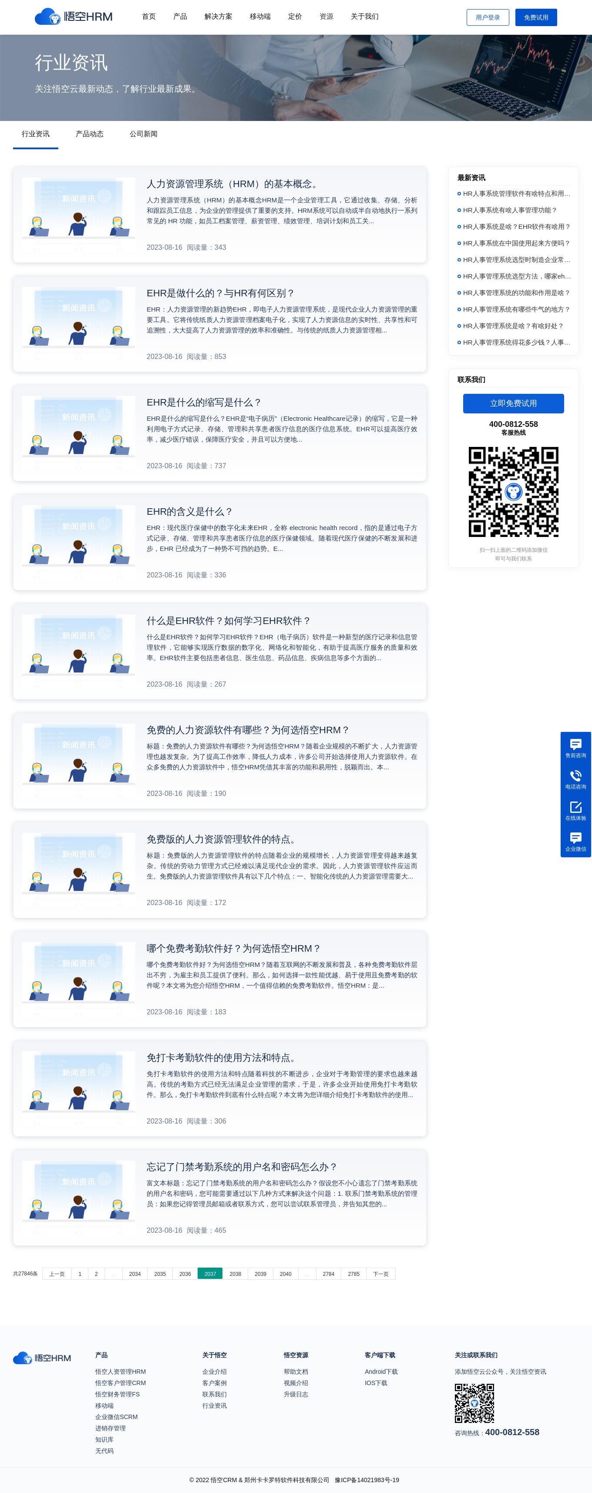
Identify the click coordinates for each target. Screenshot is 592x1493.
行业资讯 (36, 134)
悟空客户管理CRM (120, 1382)
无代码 (104, 1450)
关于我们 (365, 16)
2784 (329, 1274)
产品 (180, 16)
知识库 (104, 1439)
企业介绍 (214, 1371)
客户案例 (214, 1382)
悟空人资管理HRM (120, 1371)
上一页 (57, 1274)
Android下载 (381, 1371)
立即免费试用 (513, 403)
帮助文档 (296, 1371)
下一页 (381, 1274)
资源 (326, 16)
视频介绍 (296, 1382)
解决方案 (218, 16)
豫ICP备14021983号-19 (367, 1479)
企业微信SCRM (116, 1416)
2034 (135, 1274)
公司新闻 (144, 134)
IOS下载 (376, 1382)
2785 (354, 1274)
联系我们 (214, 1394)
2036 (185, 1274)
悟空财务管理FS (117, 1394)
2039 (260, 1274)
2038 (236, 1274)
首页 (149, 16)
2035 (160, 1274)
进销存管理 (110, 1428)
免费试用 (536, 17)
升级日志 (296, 1394)
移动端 (260, 16)
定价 (295, 16)
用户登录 (488, 17)
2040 (286, 1274)
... (113, 1274)
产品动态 (90, 134)
